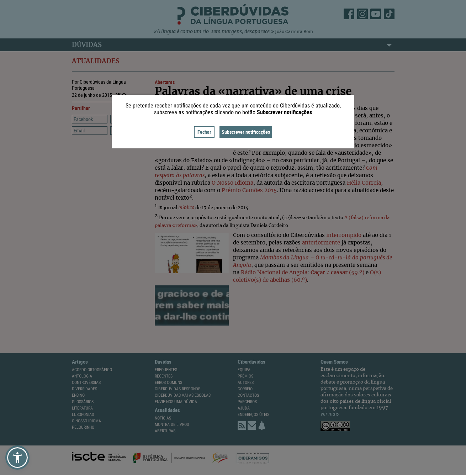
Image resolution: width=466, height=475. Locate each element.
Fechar (204, 131)
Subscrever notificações (246, 131)
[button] (17, 457)
